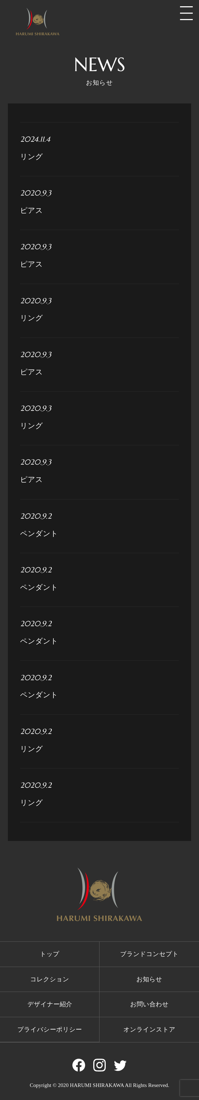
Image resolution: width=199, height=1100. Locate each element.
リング (99, 147)
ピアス (99, 201)
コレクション (49, 979)
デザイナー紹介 (49, 1004)
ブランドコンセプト (149, 953)
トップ (49, 953)
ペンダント (99, 524)
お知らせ (149, 979)
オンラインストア (149, 1029)
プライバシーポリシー (49, 1029)
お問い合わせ (149, 1004)
